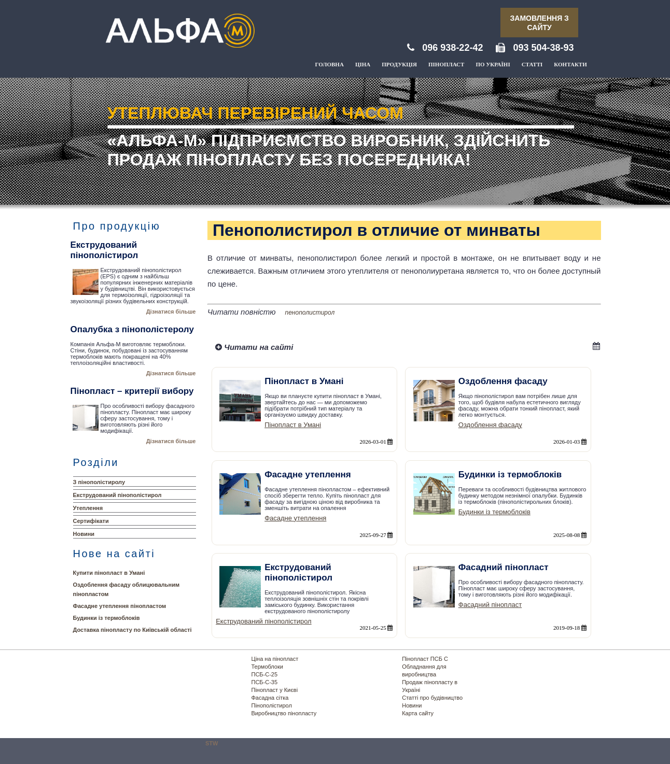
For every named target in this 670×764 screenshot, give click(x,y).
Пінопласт (446, 64)
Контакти (570, 64)
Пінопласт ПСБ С (425, 659)
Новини (84, 534)
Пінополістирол (272, 705)
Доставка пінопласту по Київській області (132, 630)
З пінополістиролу (99, 482)
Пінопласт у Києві (275, 690)
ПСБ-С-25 (265, 674)
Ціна (362, 64)
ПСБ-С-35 (265, 682)
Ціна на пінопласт (275, 659)
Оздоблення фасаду (490, 425)
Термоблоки (267, 666)
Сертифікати (91, 521)
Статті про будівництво (432, 698)
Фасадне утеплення (295, 518)
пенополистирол (310, 312)
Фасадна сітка (270, 698)
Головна (329, 64)
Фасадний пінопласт (490, 605)
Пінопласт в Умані (292, 425)
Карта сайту (418, 713)
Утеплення (88, 508)
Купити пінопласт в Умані (109, 573)
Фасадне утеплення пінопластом (119, 606)
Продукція (399, 64)
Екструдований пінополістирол (117, 495)
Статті (532, 64)
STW (211, 743)
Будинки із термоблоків (106, 618)
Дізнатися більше (171, 311)
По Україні (493, 64)
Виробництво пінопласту (284, 713)
